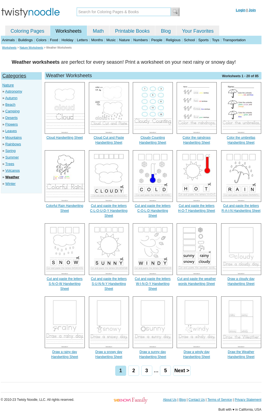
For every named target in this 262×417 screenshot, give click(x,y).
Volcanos (12, 170)
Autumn (11, 98)
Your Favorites (197, 31)
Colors (41, 40)
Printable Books (132, 31)
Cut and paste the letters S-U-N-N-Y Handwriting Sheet (109, 284)
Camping (12, 111)
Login (241, 10)
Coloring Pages (27, 31)
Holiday (67, 40)
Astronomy (13, 91)
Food (54, 40)
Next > (182, 370)
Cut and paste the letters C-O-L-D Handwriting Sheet (153, 211)
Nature (124, 40)
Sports (203, 40)
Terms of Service (219, 400)
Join (252, 10)
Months (97, 40)
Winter (10, 184)
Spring (10, 151)
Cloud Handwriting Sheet (64, 138)
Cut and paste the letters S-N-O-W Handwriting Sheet (65, 284)
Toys (215, 40)
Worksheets (69, 31)
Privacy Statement (248, 400)
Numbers (140, 40)
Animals (8, 40)
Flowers (11, 124)
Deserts (11, 118)
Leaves (11, 131)
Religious (173, 40)
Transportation (234, 40)
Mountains (13, 137)
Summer (12, 157)
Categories (14, 76)
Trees (9, 164)
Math (98, 31)
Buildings (25, 40)
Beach (10, 104)
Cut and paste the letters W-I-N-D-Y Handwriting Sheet (153, 284)
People (156, 40)
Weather (12, 177)
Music (111, 40)
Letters (82, 40)
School (189, 40)
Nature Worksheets (31, 47)
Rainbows (13, 144)
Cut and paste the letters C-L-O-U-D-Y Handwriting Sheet (108, 211)
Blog (166, 31)
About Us (169, 400)
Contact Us (196, 400)
